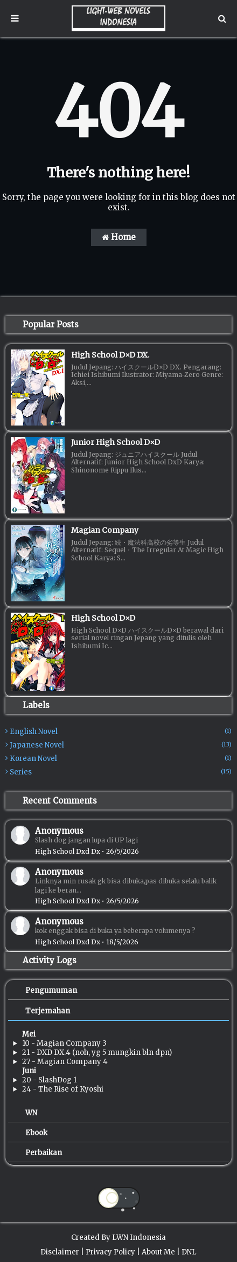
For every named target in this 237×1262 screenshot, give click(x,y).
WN (31, 1112)
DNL (189, 1252)
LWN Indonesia (139, 1237)
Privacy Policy (110, 1252)
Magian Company (104, 530)
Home (119, 237)
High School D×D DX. (110, 355)
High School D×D (103, 618)
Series (121, 772)
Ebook (36, 1132)
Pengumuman (51, 990)
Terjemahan (47, 1011)
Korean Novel (121, 758)
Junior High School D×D (115, 442)
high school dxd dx (67, 851)
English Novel (121, 731)
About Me (158, 1252)
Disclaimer (59, 1252)
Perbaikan (43, 1152)
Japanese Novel (121, 745)
